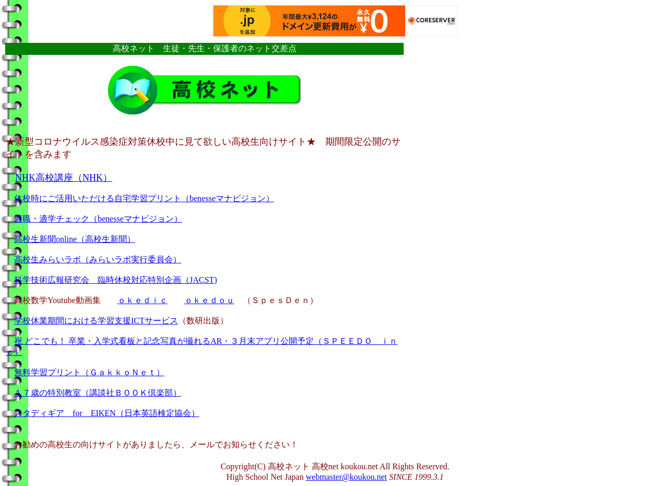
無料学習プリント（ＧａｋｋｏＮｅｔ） (89, 372)
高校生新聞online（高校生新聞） (74, 239)
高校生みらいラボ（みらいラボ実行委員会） (97, 259)
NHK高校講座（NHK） (63, 177)
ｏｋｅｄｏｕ (209, 300)
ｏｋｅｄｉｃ (142, 300)
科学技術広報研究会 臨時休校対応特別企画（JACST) (115, 279)
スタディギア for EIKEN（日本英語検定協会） (106, 413)
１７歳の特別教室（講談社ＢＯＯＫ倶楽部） (97, 392)
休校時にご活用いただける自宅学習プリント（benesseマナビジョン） (144, 198)
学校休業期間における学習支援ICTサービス (96, 320)
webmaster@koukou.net (346, 476)
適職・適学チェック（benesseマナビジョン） (98, 218)
